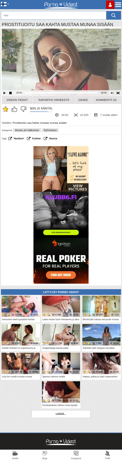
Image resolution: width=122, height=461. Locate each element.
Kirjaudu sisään (110, 5)
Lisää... (61, 413)
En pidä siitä (22, 109)
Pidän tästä (15, 109)
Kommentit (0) (106, 99)
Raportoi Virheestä (54, 99)
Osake (83, 99)
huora (53, 138)
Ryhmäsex (50, 130)
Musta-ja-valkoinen (27, 130)
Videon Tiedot (17, 99)
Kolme (36, 138)
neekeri (19, 138)
